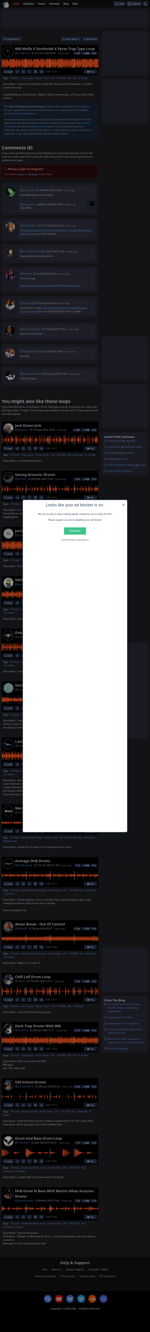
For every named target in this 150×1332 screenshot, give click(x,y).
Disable (75, 531)
